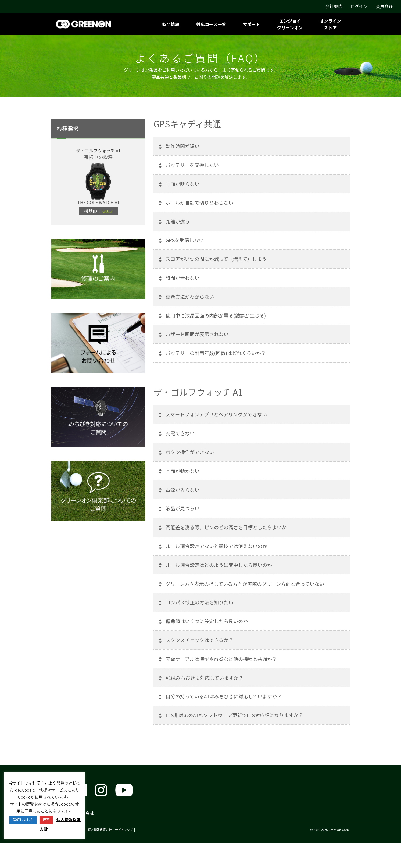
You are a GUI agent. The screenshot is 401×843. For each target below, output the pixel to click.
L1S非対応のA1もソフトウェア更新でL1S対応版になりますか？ (234, 715)
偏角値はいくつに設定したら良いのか (207, 621)
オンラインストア (330, 24)
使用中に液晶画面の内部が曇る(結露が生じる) (216, 315)
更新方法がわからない (190, 296)
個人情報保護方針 (100, 829)
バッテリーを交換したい (192, 164)
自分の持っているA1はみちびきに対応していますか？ (224, 696)
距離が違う (178, 221)
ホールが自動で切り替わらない (199, 202)
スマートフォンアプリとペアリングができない (216, 414)
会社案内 (333, 6)
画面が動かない (182, 470)
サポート (251, 24)
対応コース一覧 (211, 24)
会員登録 (384, 6)
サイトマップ (124, 829)
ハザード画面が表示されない (197, 333)
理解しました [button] (23, 819)
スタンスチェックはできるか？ (199, 639)
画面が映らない (182, 183)
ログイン (359, 6)
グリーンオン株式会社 (72, 813)
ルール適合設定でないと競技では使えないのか (216, 545)
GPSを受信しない (185, 239)
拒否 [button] (46, 819)
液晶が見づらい (182, 508)
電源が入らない (182, 489)
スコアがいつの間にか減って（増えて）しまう (216, 258)
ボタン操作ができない (190, 451)
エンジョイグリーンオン (290, 24)
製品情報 (170, 24)
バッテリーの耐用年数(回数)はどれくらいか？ (216, 352)
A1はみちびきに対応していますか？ (204, 677)
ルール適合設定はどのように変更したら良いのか (219, 564)
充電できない (180, 433)
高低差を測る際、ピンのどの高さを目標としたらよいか (226, 527)
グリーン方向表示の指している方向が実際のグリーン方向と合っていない (245, 583)
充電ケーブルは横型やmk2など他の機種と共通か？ (221, 658)
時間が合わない (182, 277)
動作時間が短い (182, 145)
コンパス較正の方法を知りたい (199, 602)
